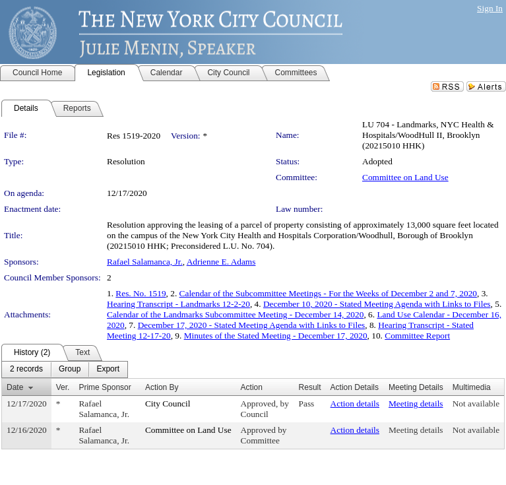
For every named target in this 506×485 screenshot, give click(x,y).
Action (252, 387)
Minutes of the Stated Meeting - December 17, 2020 (275, 335)
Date (15, 387)
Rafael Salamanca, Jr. (145, 262)
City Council (168, 403)
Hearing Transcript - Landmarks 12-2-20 (178, 304)
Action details (355, 403)
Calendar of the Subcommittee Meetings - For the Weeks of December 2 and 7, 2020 (328, 293)
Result (310, 387)
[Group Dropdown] (69, 369)
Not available (476, 403)
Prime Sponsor (105, 387)
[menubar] (64, 369)
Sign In (490, 8)
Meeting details (416, 403)
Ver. (63, 387)
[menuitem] (26, 369)
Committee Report (417, 335)
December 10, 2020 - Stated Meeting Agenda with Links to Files (377, 304)
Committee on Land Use (405, 177)
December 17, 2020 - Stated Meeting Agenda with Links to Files (251, 325)
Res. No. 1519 (140, 293)
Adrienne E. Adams (221, 262)
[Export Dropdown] (107, 369)
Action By (162, 387)
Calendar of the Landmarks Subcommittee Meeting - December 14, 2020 (235, 314)
